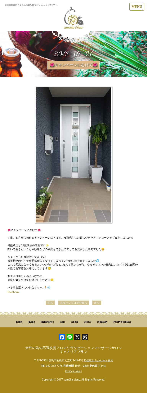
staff (62, 321)
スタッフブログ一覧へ (73, 302)
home (19, 321)
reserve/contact (122, 321)
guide (32, 321)
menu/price (47, 321)
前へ (50, 302)
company (102, 321)
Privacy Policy (73, 371)
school (74, 321)
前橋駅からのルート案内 (98, 360)
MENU (136, 7)
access (87, 321)
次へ (96, 302)
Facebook (13, 292)
